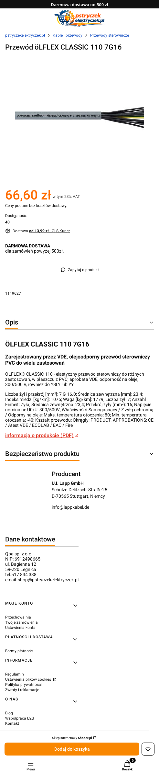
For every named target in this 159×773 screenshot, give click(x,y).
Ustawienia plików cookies (28, 679)
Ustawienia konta (20, 627)
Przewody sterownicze (109, 35)
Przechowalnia (18, 617)
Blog (9, 713)
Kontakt (12, 723)
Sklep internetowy (72, 738)
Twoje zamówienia (21, 622)
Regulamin (14, 674)
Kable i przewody (67, 35)
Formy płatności (19, 651)
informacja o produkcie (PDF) (39, 435)
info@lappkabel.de (70, 507)
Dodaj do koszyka (72, 749)
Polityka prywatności (23, 684)
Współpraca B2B (19, 718)
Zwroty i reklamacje (22, 690)
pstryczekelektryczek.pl (25, 35)
